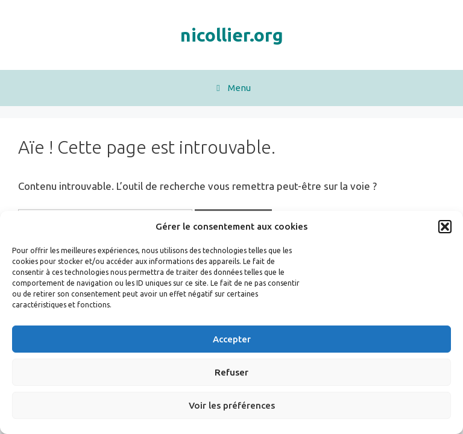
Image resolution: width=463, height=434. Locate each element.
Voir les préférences (232, 405)
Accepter (232, 339)
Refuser (231, 372)
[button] (445, 227)
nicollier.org (231, 35)
